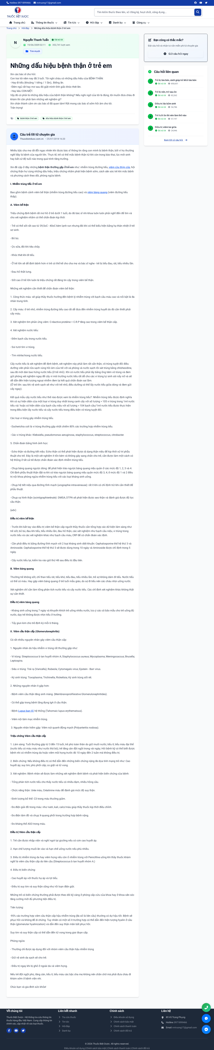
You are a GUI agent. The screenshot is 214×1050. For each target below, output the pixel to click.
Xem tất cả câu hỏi (176, 140)
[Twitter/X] (206, 3)
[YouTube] (200, 3)
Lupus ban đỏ (26, 710)
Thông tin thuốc (44, 22)
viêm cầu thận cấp (119, 167)
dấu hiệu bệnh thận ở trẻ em (56, 118)
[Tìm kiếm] (197, 12)
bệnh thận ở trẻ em (27, 118)
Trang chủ (17, 22)
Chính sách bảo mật (122, 1021)
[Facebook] (195, 3)
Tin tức (71, 22)
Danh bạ (117, 22)
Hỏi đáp (94, 22)
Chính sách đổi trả (121, 1030)
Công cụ (141, 22)
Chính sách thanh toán (123, 1026)
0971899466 (180, 1022)
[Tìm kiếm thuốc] (148, 12)
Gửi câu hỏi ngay (175, 53)
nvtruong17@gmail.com (184, 1027)
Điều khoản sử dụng (122, 1017)
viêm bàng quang (97, 192)
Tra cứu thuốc (67, 1017)
